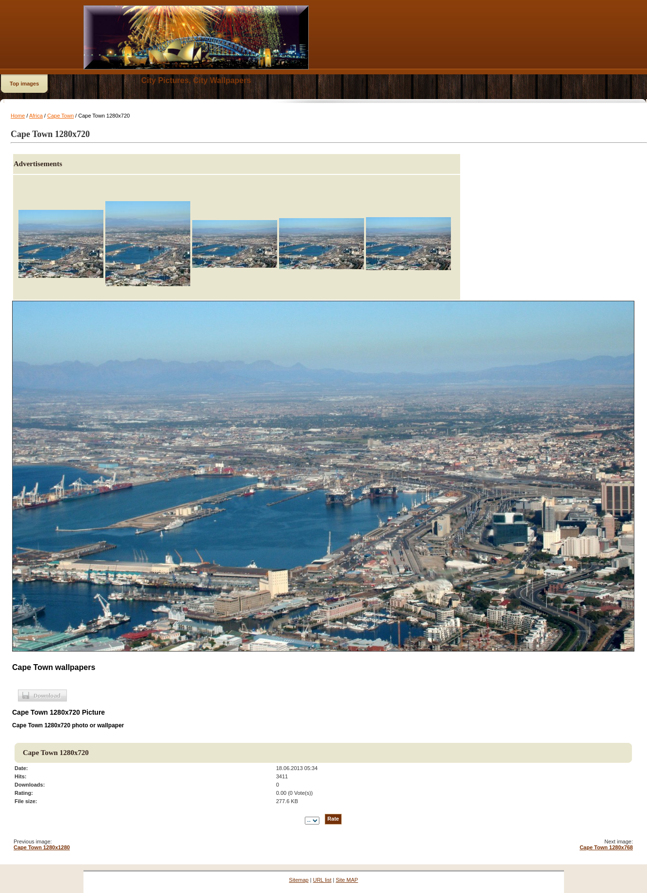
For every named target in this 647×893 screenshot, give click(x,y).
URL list (322, 880)
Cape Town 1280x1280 (42, 847)
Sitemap (298, 880)
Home (18, 116)
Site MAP (347, 880)
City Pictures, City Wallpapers (196, 80)
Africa (36, 116)
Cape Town (60, 116)
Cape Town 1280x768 (606, 847)
